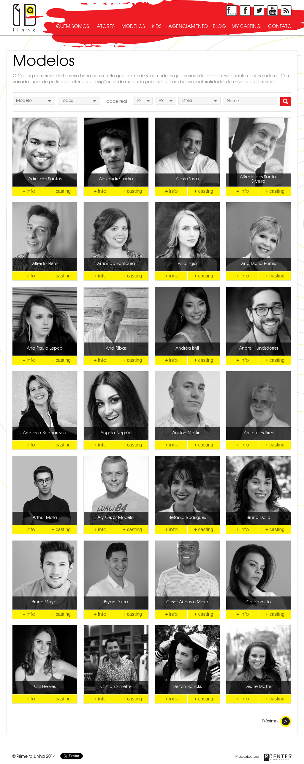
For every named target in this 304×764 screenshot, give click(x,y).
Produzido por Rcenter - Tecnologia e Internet (263, 757)
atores (106, 26)
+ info (29, 191)
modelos (133, 26)
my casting (246, 26)
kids (157, 26)
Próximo (276, 721)
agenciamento (188, 26)
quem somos (72, 26)
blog (219, 26)
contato (280, 26)
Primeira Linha (28, 17)
